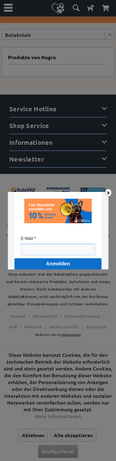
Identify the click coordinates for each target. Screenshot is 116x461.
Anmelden (58, 263)
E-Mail (27, 238)
